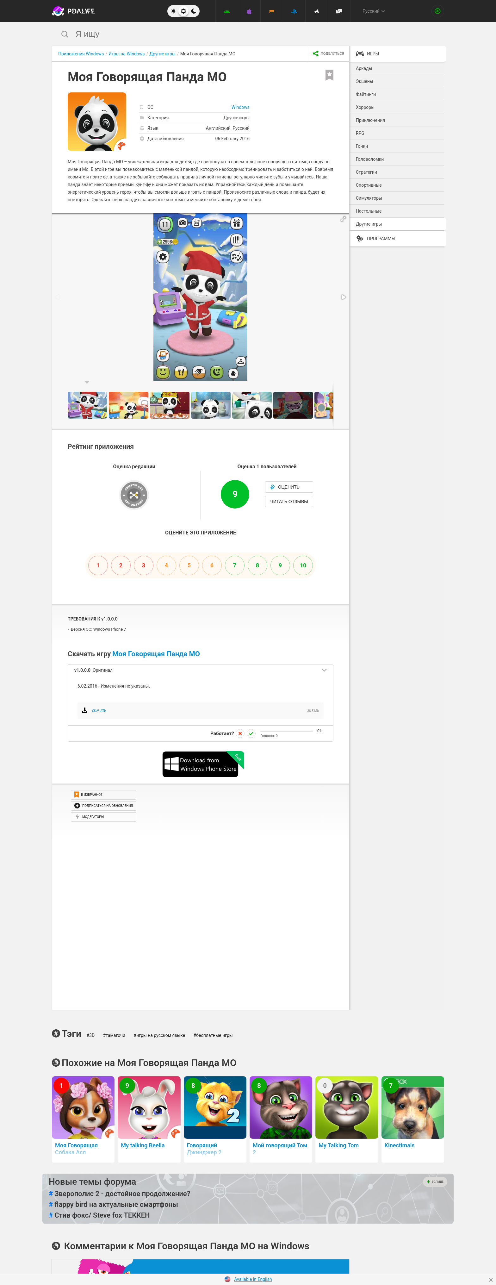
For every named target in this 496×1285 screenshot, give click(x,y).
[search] (236, 34)
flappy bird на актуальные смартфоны (113, 1204)
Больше (435, 1181)
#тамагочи (114, 1035)
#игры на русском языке (159, 1035)
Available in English (253, 1279)
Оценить (285, 487)
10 (303, 565)
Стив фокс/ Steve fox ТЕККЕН (99, 1215)
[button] (343, 219)
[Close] (491, 1280)
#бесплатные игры (213, 1035)
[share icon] (328, 54)
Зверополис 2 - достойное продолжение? (119, 1194)
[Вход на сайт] (437, 11)
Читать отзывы (289, 501)
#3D (90, 1035)
